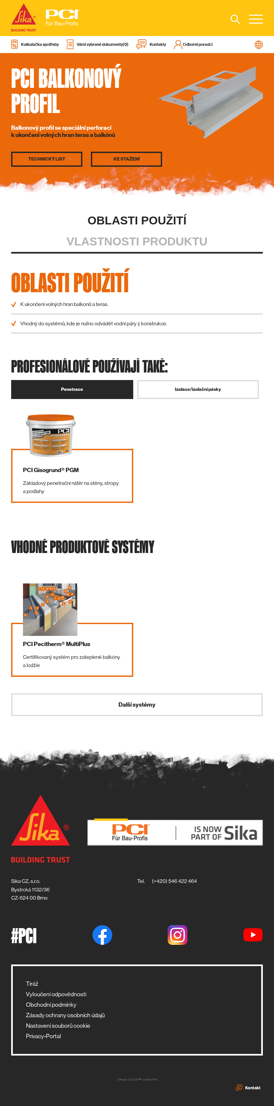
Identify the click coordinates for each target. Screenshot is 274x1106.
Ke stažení (127, 159)
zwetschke (149, 1079)
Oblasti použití (137, 220)
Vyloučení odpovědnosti (56, 994)
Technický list (46, 159)
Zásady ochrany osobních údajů (65, 1015)
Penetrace (72, 389)
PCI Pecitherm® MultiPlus (56, 644)
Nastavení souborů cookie (58, 1025)
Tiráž (32, 984)
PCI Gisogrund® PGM (51, 470)
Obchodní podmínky (51, 1004)
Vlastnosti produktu (137, 241)
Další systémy (137, 704)
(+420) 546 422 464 (174, 881)
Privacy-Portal (43, 1036)
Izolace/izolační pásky (198, 389)
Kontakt (248, 1087)
